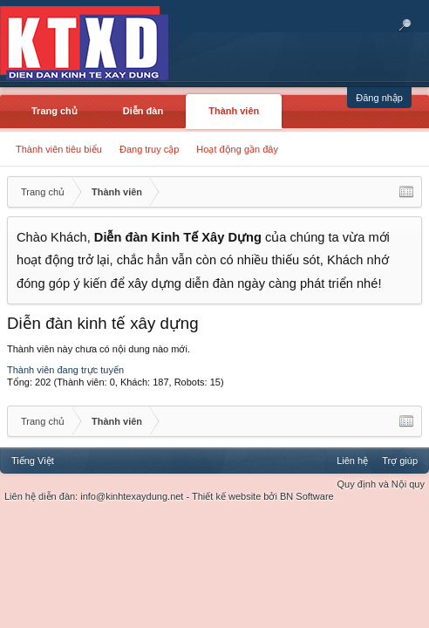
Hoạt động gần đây (237, 149)
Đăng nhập (379, 97)
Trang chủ (54, 111)
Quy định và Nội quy (381, 484)
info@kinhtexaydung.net (131, 496)
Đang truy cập (149, 149)
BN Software (307, 496)
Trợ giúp (400, 460)
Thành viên (233, 111)
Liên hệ (352, 460)
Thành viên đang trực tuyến (65, 370)
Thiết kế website (226, 496)
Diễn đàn (143, 111)
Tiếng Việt (32, 460)
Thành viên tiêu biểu (59, 149)
